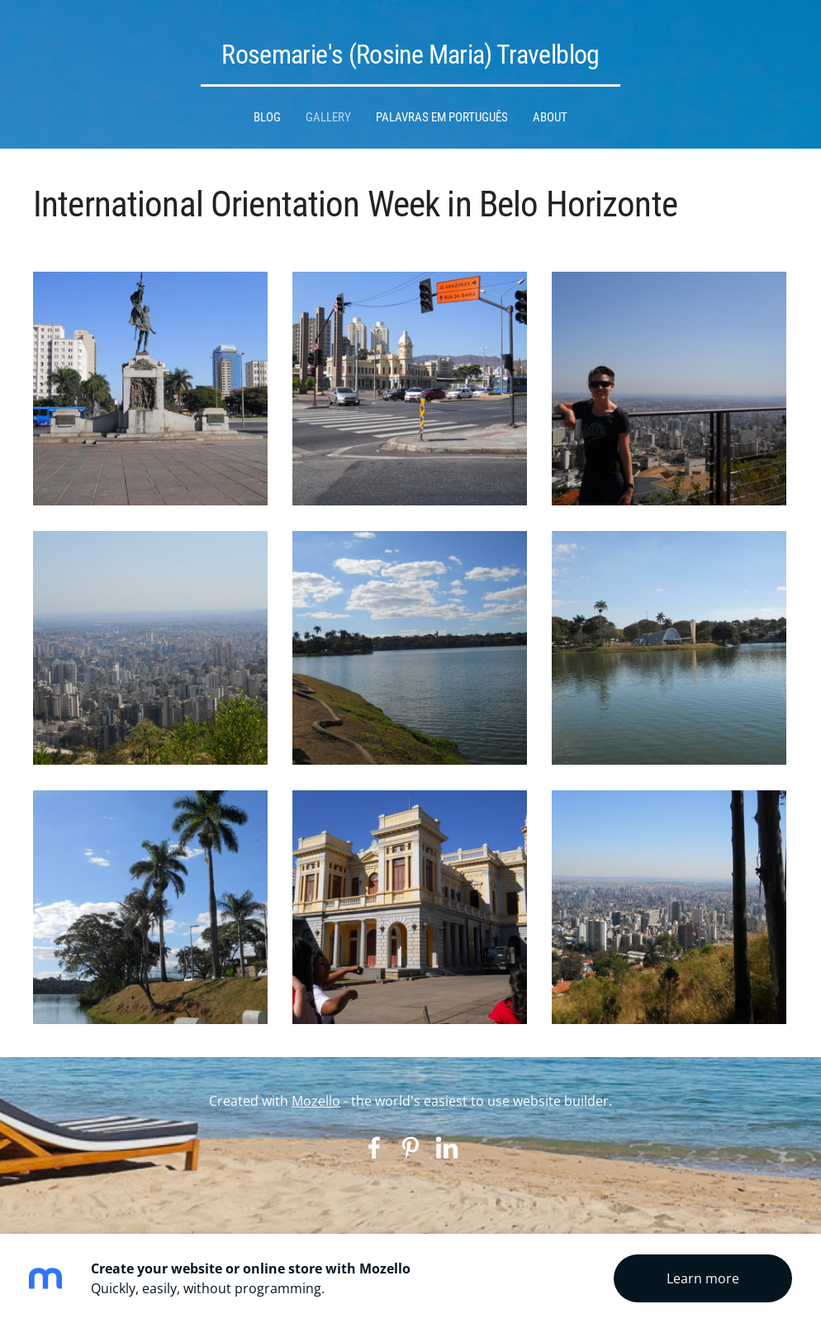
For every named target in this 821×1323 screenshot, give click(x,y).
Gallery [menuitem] (328, 117)
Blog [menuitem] (267, 117)
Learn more (703, 1278)
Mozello (316, 1101)
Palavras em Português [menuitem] (442, 117)
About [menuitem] (550, 117)
